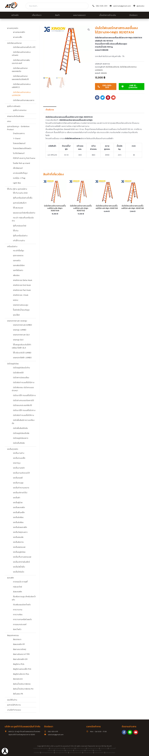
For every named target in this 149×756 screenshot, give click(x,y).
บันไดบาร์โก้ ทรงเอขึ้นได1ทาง (24, 410)
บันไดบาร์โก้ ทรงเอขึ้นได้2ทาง (24, 395)
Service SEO (100, 746)
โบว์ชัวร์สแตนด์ (19, 153)
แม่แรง (15, 300)
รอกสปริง (17, 260)
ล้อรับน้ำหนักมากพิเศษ (22, 683)
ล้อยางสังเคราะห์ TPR (21, 654)
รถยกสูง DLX (18, 339)
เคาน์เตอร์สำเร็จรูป (20, 173)
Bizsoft (109, 746)
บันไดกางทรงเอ (81, 748)
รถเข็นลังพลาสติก (20, 527)
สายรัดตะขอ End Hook (22, 285)
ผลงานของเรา (79, 15)
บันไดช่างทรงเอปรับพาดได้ (23, 400)
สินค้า (57, 15)
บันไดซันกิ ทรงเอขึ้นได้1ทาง (23, 415)
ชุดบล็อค (16, 314)
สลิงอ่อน (16, 275)
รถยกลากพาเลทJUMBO (22, 324)
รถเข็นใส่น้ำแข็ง (19, 566)
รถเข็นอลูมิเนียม (19, 552)
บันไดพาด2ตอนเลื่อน (21, 377)
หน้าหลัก (15, 15)
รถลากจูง (16, 462)
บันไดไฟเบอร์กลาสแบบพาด (23, 100)
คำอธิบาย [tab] (50, 109)
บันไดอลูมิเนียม (13, 363)
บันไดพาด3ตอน (110, 752)
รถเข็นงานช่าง (18, 453)
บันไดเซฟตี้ (112, 748)
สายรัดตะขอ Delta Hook (22, 280)
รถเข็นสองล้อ (18, 537)
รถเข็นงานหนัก (19, 467)
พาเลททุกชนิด (12, 28)
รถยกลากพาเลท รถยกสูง (17, 320)
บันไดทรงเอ (104, 748)
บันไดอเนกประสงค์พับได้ (22, 405)
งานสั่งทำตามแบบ (14, 709)
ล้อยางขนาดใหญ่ (19, 649)
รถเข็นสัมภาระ (18, 542)
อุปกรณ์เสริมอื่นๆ (20, 202)
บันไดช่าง (50, 750)
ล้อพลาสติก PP (19, 644)
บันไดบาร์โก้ (97, 750)
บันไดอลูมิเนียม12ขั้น (75, 752)
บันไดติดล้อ (69, 750)
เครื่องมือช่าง (12, 246)
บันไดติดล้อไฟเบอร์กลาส (41, 748)
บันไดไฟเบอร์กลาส (14, 43)
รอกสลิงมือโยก (19, 265)
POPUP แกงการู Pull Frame (24, 158)
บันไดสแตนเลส (88, 752)
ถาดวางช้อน (18, 614)
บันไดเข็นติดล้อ (19, 443)
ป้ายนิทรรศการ (19, 133)
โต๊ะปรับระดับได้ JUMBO (22, 352)
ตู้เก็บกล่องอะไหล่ (19, 225)
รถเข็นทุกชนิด (12, 449)
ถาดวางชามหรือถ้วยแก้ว (22, 619)
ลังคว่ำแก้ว (17, 629)
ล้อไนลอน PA (18, 693)
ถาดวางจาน (17, 609)
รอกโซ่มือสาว (18, 270)
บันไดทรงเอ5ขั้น (79, 750)
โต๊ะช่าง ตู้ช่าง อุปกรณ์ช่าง (17, 189)
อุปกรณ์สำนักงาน (14, 704)
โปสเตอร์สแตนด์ (19, 143)
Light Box (17, 182)
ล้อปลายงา (17, 639)
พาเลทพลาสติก (19, 32)
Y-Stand (16, 138)
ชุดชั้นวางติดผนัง (13, 106)
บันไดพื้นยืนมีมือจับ (20, 428)
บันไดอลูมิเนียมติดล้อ (21, 433)
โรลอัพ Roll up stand (21, 163)
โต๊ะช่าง (16, 230)
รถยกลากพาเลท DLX (21, 334)
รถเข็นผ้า (16, 497)
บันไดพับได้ (89, 750)
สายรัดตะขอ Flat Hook (22, 290)
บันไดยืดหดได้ (18, 372)
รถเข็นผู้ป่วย (18, 502)
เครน (9, 121)
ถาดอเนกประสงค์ (20, 624)
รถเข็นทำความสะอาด (21, 487)
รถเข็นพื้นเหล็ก (19, 512)
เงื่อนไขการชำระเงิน (107, 15)
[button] (89, 30)
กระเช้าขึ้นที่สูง (18, 250)
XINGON (104, 73)
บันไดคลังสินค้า (99, 752)
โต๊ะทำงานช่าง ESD (20, 192)
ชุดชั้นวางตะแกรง (20, 110)
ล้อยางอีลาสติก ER (20, 659)
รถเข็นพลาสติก (19, 507)
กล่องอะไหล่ (17, 586)
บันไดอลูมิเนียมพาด (20, 438)
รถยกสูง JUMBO (19, 329)
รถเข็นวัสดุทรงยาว (20, 532)
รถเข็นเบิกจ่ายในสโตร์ (21, 561)
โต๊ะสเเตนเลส (18, 207)
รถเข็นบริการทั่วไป (20, 492)
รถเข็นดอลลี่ (18, 477)
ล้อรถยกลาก (18, 678)
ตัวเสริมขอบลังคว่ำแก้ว (22, 604)
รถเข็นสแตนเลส (19, 547)
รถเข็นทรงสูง (18, 482)
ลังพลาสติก (17, 591)
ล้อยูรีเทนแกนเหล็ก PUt (22, 669)
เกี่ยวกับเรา (36, 15)
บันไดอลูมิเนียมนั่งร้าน (21, 367)
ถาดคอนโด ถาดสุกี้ (20, 581)
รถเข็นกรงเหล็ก (19, 458)
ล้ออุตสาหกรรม (13, 635)
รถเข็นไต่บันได (18, 571)
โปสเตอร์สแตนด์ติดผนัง (22, 148)
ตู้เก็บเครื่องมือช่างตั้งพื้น (22, 197)
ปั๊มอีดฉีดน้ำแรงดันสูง (21, 309)
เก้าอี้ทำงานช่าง (19, 240)
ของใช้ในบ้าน (12, 699)
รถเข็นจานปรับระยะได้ (21, 472)
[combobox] (57, 6)
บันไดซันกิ (37, 752)
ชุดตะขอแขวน (18, 255)
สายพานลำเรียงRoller (15, 116)
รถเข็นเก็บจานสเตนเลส (22, 556)
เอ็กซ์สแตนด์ (18, 168)
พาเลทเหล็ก (17, 37)
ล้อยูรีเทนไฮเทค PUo (21, 674)
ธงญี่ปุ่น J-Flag (19, 178)
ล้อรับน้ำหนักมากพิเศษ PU (23, 688)
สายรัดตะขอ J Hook (20, 295)
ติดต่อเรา (133, 15)
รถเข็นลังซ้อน (18, 517)
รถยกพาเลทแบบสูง (20, 304)
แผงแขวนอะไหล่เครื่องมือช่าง (24, 212)
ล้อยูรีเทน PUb (18, 664)
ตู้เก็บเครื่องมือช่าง (20, 235)
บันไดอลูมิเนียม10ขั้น (61, 752)
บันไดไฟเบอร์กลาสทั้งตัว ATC (24, 47)
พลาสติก (10, 577)
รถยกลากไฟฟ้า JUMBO (22, 357)
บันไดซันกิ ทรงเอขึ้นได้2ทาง (23, 382)
